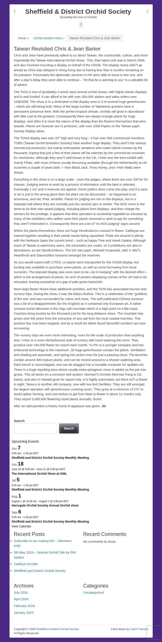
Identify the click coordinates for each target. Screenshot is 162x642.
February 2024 (24, 606)
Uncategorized (93, 592)
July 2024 (21, 592)
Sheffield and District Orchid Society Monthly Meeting (50, 457)
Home (23, 38)
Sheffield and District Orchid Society (40, 571)
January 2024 (24, 612)
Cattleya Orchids (26, 564)
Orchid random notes (49, 38)
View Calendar (21, 526)
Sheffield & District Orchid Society (78, 11)
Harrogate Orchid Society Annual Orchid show (45, 505)
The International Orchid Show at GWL (39, 473)
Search (19, 421)
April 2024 (21, 599)
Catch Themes (139, 629)
